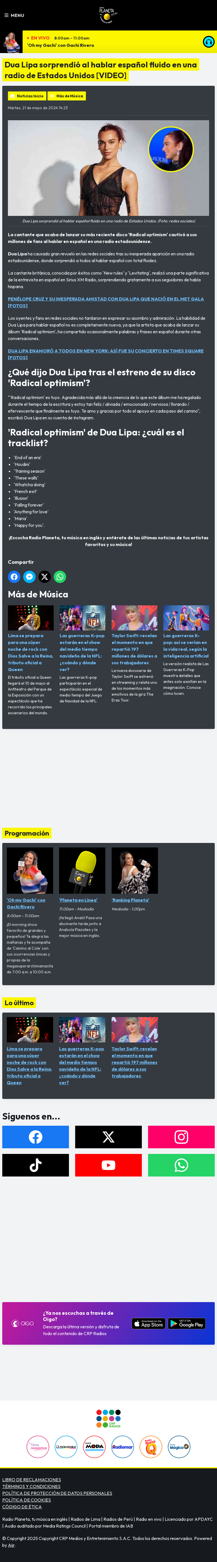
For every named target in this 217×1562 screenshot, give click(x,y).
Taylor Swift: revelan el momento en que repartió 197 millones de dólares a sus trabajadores (134, 635)
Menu (14, 15)
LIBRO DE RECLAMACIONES (31, 1479)
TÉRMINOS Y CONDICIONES (31, 1486)
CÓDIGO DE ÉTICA (22, 1507)
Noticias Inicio (30, 96)
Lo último (19, 1002)
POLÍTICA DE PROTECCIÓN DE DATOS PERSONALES (57, 1493)
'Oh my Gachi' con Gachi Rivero (60, 45)
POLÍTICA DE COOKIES (26, 1500)
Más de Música (70, 96)
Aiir (11, 1545)
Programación (27, 833)
